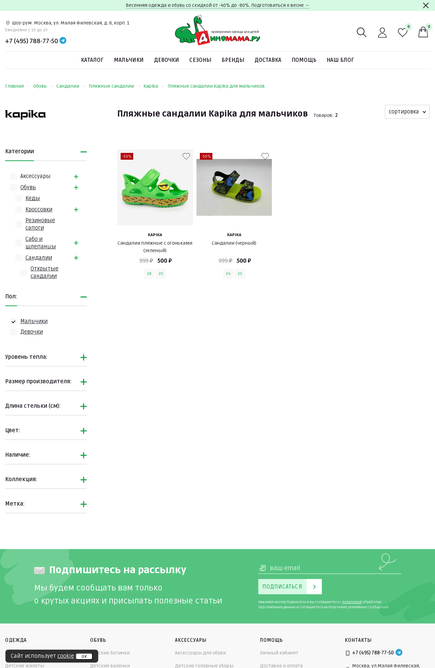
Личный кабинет (279, 653)
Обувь (43, 86)
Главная (18, 86)
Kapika (154, 86)
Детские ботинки (110, 653)
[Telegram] (62, 41)
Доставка (268, 60)
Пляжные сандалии (115, 86)
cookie (65, 656)
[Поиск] (362, 32)
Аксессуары (35, 176)
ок (84, 656)
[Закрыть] (426, 5)
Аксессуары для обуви (200, 653)
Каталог (92, 60)
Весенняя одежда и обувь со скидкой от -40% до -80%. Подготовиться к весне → (218, 5)
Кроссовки (38, 209)
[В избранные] (186, 156)
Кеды (32, 198)
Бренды (233, 60)
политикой (352, 602)
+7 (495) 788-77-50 (31, 41)
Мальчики (129, 60)
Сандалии (71, 86)
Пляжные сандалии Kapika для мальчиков (216, 86)
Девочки (166, 60)
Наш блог (340, 60)
